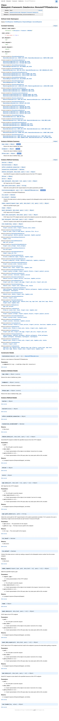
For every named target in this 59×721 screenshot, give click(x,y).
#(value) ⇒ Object (10, 168)
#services (27, 284)
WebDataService (15, 337)
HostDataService (15, 353)
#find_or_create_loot (9, 316)
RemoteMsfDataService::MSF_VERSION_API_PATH (39, 72)
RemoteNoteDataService (17, 130)
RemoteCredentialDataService (19, 90)
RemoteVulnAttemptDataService (19, 74)
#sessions (16, 280)
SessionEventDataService (17, 322)
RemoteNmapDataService (18, 82)
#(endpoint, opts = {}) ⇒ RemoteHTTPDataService (21, 194)
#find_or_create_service (21, 331)
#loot (13, 273)
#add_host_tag (7, 308)
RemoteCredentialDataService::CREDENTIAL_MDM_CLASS (18, 93)
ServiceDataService (16, 329)
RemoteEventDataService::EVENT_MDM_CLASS (40, 135)
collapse (55, 25)
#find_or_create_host (38, 355)
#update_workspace (43, 295)
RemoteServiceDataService (18, 113)
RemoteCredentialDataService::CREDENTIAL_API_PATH (18, 91)
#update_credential (39, 265)
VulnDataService (15, 346)
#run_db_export (7, 254)
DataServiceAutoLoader (15, 12)
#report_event (13, 304)
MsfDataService (15, 311)
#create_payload (8, 240)
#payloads (27, 240)
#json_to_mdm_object (18, 236)
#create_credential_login (10, 262)
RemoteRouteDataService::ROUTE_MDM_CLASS (40, 59)
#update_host (15, 309)
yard (34, 718)
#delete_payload (18, 240)
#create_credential (9, 265)
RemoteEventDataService (18, 134)
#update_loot (28, 273)
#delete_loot (7, 273)
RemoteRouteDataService (18, 57)
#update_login (29, 262)
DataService (21, 1)
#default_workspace (18, 295)
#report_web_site (30, 288)
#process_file (29, 236)
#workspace (53, 295)
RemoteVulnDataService (17, 121)
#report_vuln (15, 291)
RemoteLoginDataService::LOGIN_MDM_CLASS (40, 88)
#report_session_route (9, 232)
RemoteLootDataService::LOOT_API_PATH (14, 102)
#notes (14, 300)
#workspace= (6, 296)
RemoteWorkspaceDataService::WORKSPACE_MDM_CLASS (18, 128)
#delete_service (8, 284)
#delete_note (7, 300)
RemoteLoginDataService (18, 86)
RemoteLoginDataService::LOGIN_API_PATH (15, 88)
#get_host (35, 308)
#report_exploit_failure (26, 277)
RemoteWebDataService (17, 118)
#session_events (22, 269)
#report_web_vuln (42, 288)
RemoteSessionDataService (18, 107)
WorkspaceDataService (16, 341)
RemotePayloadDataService (18, 61)
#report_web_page (19, 288)
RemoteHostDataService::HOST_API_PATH (14, 139)
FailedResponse (18, 21)
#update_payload (35, 240)
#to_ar (37, 236)
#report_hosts (31, 356)
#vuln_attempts (21, 251)
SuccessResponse (37, 21)
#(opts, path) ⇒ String (14, 189)
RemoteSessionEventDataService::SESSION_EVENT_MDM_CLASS (20, 98)
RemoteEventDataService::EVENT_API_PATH (15, 135)
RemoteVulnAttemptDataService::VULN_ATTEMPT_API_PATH (19, 75)
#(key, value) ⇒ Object (12, 228)
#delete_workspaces (31, 295)
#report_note (20, 300)
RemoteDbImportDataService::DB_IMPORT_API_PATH (17, 68)
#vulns (31, 291)
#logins (21, 262)
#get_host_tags (43, 308)
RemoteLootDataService (17, 100)
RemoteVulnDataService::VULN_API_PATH (14, 123)
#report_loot (20, 273)
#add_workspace (7, 295)
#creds (17, 265)
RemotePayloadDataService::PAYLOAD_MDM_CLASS (16, 64)
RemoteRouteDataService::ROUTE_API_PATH (15, 59)
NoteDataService (15, 333)
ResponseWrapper (27, 21)
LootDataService (15, 315)
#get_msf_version (8, 247)
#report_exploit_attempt (10, 277)
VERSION (29, 30)
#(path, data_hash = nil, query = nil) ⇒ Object (20, 185)
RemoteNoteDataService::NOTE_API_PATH (14, 132)
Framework (14, 1)
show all (40, 10)
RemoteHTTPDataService (32, 363)
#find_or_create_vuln (18, 347)
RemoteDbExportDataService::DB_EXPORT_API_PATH (17, 80)
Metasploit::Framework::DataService (29, 12)
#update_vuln (24, 291)
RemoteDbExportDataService (19, 79)
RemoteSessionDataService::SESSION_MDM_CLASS (16, 110)
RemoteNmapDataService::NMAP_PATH (13, 84)
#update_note (29, 300)
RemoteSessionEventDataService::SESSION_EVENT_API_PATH (20, 97)
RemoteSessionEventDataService (20, 95)
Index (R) (3, 1)
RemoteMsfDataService (17, 70)
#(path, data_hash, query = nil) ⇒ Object (19, 175)
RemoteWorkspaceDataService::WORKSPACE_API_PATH (17, 127)
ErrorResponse (9, 21)
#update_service (35, 284)
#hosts (51, 308)
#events (5, 304)
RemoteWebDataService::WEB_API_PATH (14, 119)
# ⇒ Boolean (13, 173)
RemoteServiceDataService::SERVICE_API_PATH (16, 114)
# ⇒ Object (8, 147)
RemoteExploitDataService (18, 104)
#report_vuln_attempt (9, 251)
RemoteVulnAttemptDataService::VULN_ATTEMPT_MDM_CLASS (19, 77)
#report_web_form (8, 288)
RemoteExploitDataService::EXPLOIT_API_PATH (16, 105)
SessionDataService (16, 326)
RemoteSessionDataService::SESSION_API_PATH (16, 109)
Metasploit (8, 1)
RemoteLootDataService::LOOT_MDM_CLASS (39, 102)
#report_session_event (9, 269)
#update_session (25, 280)
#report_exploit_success (41, 277)
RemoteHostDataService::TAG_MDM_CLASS (40, 141)
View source (4, 374)
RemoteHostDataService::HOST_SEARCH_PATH (15, 141)
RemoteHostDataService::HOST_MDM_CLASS (39, 139)
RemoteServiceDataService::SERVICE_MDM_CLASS (16, 116)
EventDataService (15, 349)
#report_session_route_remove (26, 232)
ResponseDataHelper (16, 234)
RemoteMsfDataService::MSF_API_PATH (14, 72)
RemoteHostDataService (17, 138)
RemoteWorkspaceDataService (19, 125)
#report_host (7, 309)
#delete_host (16, 308)
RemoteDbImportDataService (19, 66)
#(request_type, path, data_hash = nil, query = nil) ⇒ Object (25, 207)
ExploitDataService (15, 318)
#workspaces (14, 296)
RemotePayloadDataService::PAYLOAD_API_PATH (16, 63)
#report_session (8, 280)
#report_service (18, 284)
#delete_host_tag (26, 308)
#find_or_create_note (18, 335)
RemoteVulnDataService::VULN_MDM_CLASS (39, 123)
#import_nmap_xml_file (9, 258)
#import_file (7, 243)
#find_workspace (43, 342)
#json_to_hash (7, 236)
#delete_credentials (26, 265)
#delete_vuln (7, 291)
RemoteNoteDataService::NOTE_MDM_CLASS (39, 132)
